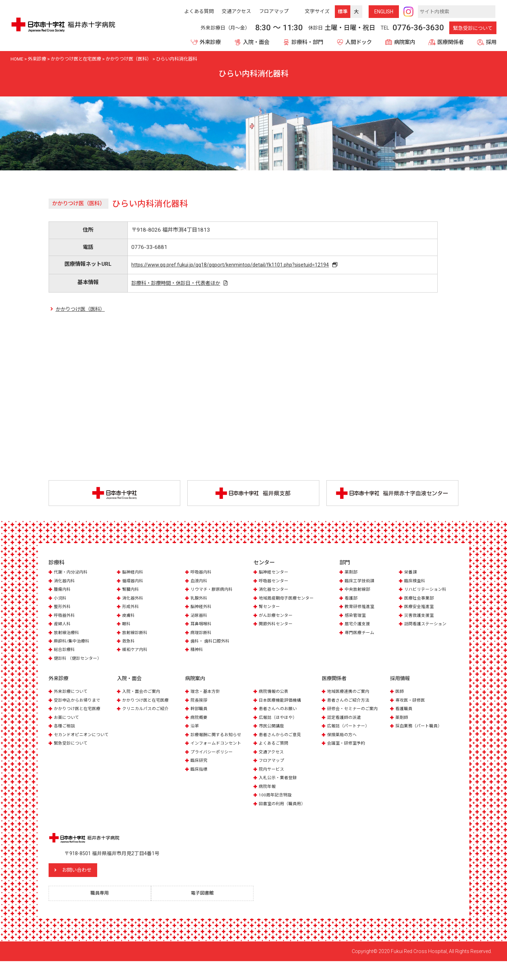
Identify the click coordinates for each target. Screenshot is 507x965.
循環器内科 (133, 582)
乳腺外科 (199, 600)
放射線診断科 (136, 634)
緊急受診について (473, 28)
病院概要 (199, 719)
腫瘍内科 (63, 591)
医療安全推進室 (420, 608)
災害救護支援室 (420, 617)
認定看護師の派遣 (345, 719)
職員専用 (103, 896)
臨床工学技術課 (361, 582)
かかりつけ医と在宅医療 (79, 711)
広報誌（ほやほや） (279, 719)
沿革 (195, 728)
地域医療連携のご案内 (350, 693)
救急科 (129, 643)
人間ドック (358, 42)
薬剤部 (351, 574)
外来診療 (210, 42)
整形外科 (63, 608)
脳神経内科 (133, 574)
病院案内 (404, 42)
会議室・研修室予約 (347, 745)
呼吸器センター (275, 582)
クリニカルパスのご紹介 (147, 711)
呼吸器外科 (65, 617)
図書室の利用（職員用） (284, 805)
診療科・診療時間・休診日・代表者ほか (176, 284)
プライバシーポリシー (213, 754)
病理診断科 (201, 634)
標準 (343, 11)
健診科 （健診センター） (79, 660)
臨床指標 (199, 771)
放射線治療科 (67, 634)
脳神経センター (275, 574)
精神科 (197, 651)
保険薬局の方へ (343, 736)
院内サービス (272, 771)
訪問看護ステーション (427, 625)
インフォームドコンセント (217, 745)
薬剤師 (402, 719)
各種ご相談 (65, 728)
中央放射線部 (358, 591)
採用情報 (400, 681)
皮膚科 (129, 617)
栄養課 (411, 574)
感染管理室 (356, 617)
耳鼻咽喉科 (201, 625)
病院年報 (268, 788)
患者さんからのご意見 (282, 736)
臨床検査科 (415, 582)
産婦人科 (63, 625)
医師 (400, 693)
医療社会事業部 (420, 600)
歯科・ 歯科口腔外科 (211, 643)
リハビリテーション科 (427, 591)
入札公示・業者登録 (279, 779)
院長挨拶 (199, 702)
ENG (383, 11)
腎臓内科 (131, 591)
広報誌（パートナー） (350, 728)
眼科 (126, 625)
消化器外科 (133, 600)
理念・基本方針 (206, 693)
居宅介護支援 (358, 625)
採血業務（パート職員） (420, 728)
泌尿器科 (199, 617)
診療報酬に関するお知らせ (217, 736)
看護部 (351, 600)
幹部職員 (199, 711)
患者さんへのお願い (279, 711)
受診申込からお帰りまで (79, 702)
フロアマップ (272, 762)
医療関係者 (450, 42)
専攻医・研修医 (411, 702)
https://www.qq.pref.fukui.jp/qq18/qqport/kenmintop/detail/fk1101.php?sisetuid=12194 (231, 265)
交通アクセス (272, 754)
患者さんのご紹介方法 (350, 702)
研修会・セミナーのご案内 (354, 711)
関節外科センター (277, 625)
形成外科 (131, 608)
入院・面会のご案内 (142, 693)
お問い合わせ (92, 872)
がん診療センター (277, 617)
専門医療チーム (361, 634)
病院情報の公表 (275, 693)
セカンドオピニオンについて (83, 736)
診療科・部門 (307, 42)
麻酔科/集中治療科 (73, 643)
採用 (491, 42)
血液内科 (199, 582)
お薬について (67, 719)
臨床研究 (199, 762)
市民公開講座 (272, 728)
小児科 (61, 600)
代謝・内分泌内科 (72, 574)
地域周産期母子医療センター (288, 600)
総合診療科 (65, 651)
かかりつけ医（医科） (82, 311)
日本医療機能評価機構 (282, 702)
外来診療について (72, 693)
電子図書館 (205, 896)
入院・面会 (256, 42)
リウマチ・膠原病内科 (213, 591)
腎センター (270, 608)
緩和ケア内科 (136, 651)
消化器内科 (65, 582)
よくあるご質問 (275, 745)
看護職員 (404, 711)
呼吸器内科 (201, 574)
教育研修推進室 (361, 608)
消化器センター (275, 591)
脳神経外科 (201, 608)
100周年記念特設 (276, 797)
